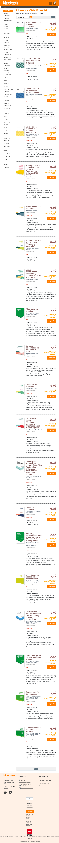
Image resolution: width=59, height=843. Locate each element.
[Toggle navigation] (5, 7)
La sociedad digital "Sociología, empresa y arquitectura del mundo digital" (33, 423)
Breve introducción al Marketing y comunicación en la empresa (33, 273)
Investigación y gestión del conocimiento (32, 577)
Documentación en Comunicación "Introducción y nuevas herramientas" (33, 615)
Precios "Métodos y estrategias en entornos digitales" (33, 61)
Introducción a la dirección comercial (33, 24)
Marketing (7, 108)
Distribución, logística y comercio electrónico (31, 129)
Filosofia (6, 143)
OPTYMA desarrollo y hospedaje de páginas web (29, 841)
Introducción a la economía (33, 208)
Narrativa (6, 80)
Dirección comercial (30, 508)
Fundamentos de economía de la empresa (33, 729)
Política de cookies (44, 783)
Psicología (7, 156)
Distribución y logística (32, 310)
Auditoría (6, 113)
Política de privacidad (45, 780)
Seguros (6, 119)
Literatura (7, 162)
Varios (5, 127)
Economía (6, 167)
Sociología (7, 153)
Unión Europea (8, 50)
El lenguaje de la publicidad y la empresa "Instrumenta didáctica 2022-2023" (33, 170)
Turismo (6, 77)
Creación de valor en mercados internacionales (33, 91)
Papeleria (6, 159)
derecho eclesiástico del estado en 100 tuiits (32, 349)
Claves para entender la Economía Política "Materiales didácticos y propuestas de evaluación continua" (34, 468)
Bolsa (5, 130)
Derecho (6, 125)
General (6, 164)
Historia (6, 133)
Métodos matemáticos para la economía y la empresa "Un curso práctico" (33, 537)
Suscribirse (30, 811)
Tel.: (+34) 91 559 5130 (25, 785)
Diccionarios (7, 122)
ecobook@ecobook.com (26, 788)
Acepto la (29, 805)
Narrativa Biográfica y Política (7, 85)
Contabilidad (7, 111)
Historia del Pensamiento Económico (7, 59)
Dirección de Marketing (31, 386)
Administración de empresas (32, 693)
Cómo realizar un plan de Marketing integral (33, 657)
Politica (6, 136)
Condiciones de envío (45, 786)
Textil (5, 151)
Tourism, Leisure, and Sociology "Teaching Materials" (33, 243)
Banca (5, 116)
